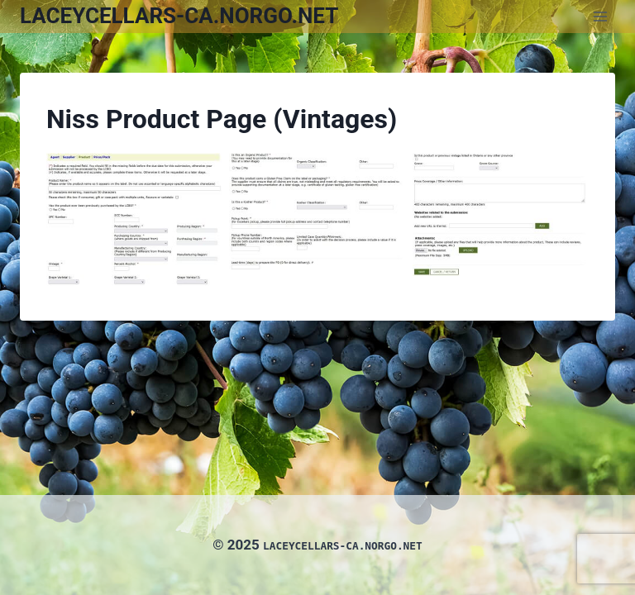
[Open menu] (600, 16)
